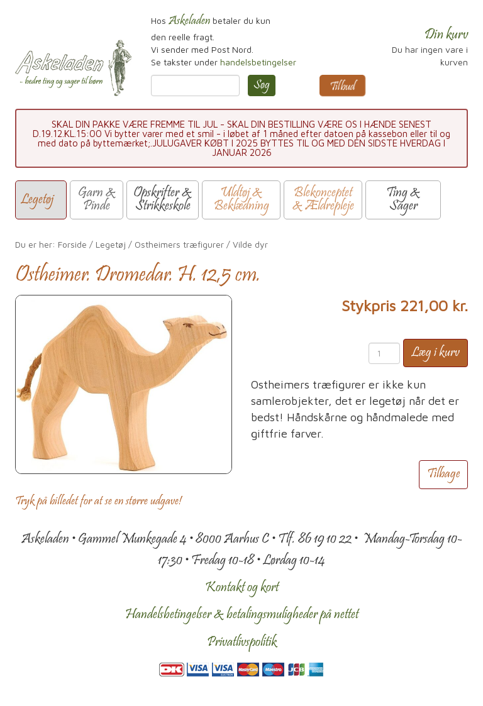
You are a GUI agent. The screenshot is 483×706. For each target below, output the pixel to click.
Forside (72, 244)
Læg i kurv (435, 353)
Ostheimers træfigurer (179, 244)
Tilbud (342, 87)
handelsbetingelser (258, 62)
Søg (261, 85)
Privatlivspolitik (242, 642)
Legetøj (111, 244)
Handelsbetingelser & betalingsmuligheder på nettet (241, 614)
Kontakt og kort (242, 587)
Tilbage (443, 474)
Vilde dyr (250, 244)
